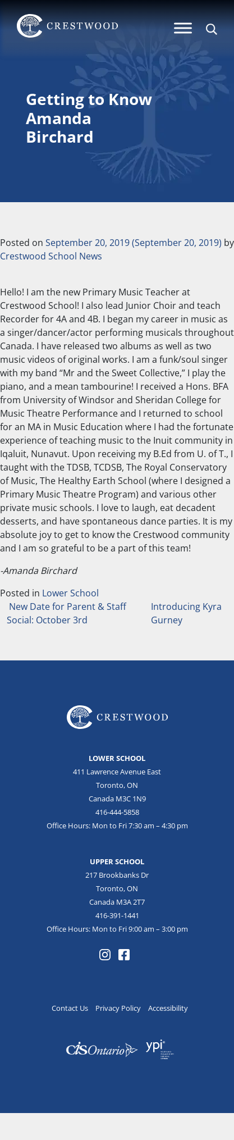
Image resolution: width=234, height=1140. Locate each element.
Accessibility (168, 1008)
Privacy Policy (118, 1008)
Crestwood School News (51, 256)
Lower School (70, 593)
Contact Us (70, 1008)
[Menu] (183, 27)
